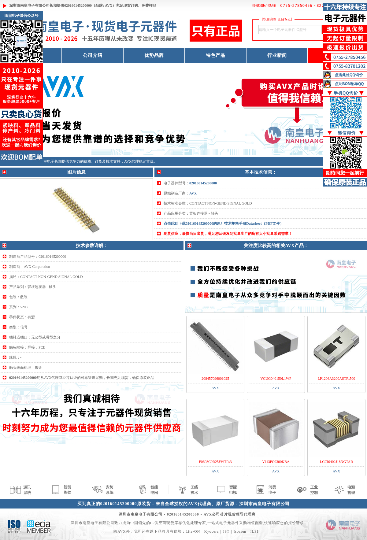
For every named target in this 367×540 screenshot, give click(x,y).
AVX (193, 193)
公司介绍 (92, 55)
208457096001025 (215, 378)
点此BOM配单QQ (349, 84)
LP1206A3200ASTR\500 (336, 378)
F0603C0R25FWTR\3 (215, 462)
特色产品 (215, 55)
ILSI (254, 531)
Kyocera (211, 531)
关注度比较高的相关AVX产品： (276, 245)
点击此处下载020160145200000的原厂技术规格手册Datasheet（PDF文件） (224, 223)
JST (226, 531)
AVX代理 (131, 161)
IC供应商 (158, 523)
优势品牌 (154, 55)
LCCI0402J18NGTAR (336, 462)
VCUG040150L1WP (275, 378)
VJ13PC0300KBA (275, 462)
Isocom (240, 531)
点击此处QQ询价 (349, 75)
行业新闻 (277, 55)
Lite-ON (193, 531)
